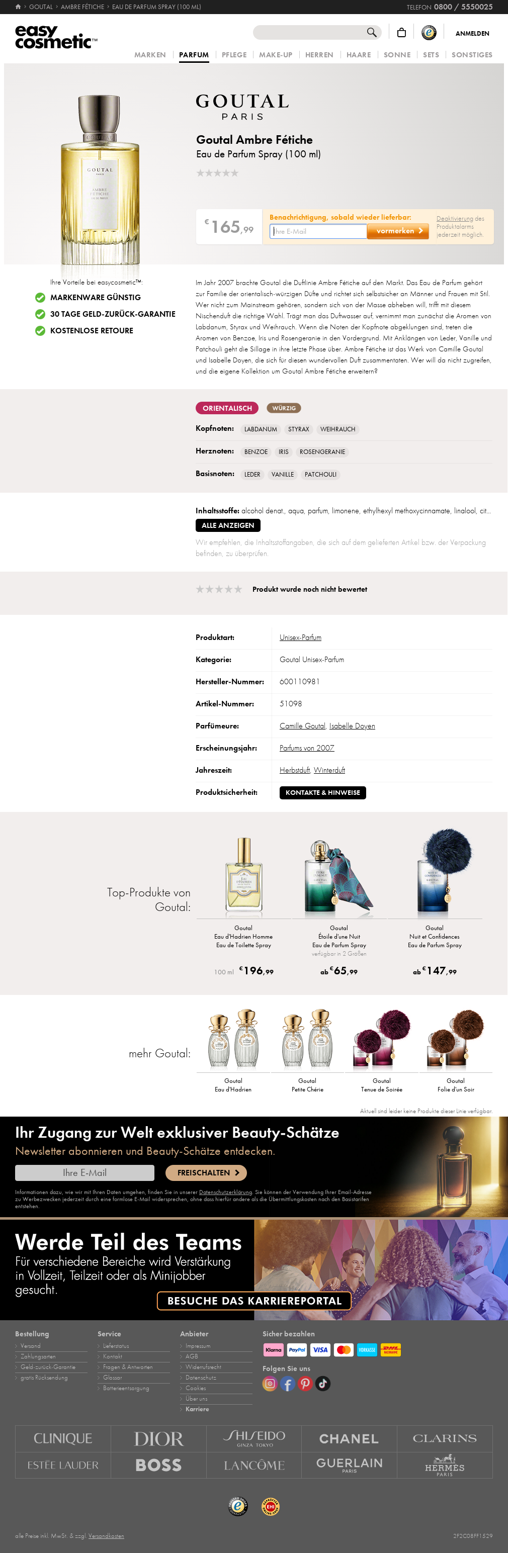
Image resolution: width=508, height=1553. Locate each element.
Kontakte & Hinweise (323, 792)
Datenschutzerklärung (225, 1192)
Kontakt (112, 1356)
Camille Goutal (302, 725)
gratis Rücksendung (44, 1378)
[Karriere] (254, 1270)
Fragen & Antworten (128, 1367)
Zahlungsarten (38, 1356)
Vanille (283, 475)
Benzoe (256, 452)
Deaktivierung (455, 218)
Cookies (196, 1388)
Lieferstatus (116, 1346)
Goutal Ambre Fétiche (254, 139)
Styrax (298, 429)
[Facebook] (287, 1383)
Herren (319, 55)
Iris (284, 452)
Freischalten (204, 1173)
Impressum (198, 1346)
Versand (31, 1346)
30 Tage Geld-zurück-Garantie (113, 314)
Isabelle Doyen (352, 725)
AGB (192, 1356)
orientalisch (227, 408)
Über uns (196, 1399)
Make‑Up (276, 55)
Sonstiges (472, 55)
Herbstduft (295, 770)
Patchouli (320, 475)
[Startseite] (19, 7)
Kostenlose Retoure (91, 331)
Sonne (397, 55)
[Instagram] (270, 1383)
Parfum (194, 55)
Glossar (112, 1378)
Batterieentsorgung (126, 1388)
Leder (252, 475)
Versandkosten (106, 1536)
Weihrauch (338, 429)
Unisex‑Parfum (300, 637)
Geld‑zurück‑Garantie (48, 1367)
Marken (150, 55)
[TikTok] (322, 1383)
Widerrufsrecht (203, 1367)
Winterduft (329, 770)
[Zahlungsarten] (378, 1348)
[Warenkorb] (401, 32)
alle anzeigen (228, 525)
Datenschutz (201, 1378)
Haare (359, 55)
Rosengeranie (322, 452)
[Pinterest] (305, 1383)
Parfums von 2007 (307, 748)
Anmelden (472, 34)
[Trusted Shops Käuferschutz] (429, 32)
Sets (431, 55)
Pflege (234, 55)
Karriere (197, 1409)
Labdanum (260, 429)
